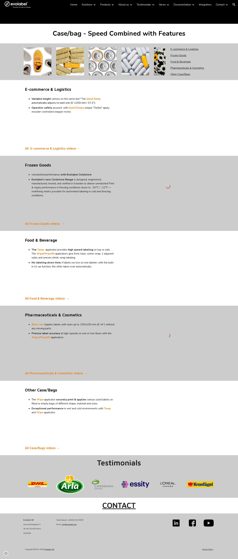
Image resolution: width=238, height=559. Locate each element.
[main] (70, 16)
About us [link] (123, 4)
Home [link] (73, 4)
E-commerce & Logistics (184, 49)
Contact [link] (220, 4)
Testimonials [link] (144, 4)
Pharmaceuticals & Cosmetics (187, 68)
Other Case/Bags (180, 74)
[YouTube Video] (167, 411)
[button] (234, 5)
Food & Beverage (180, 62)
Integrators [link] (205, 4)
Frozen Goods (178, 55)
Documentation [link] (182, 4)
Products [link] (105, 4)
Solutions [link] (87, 4)
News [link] (162, 4)
